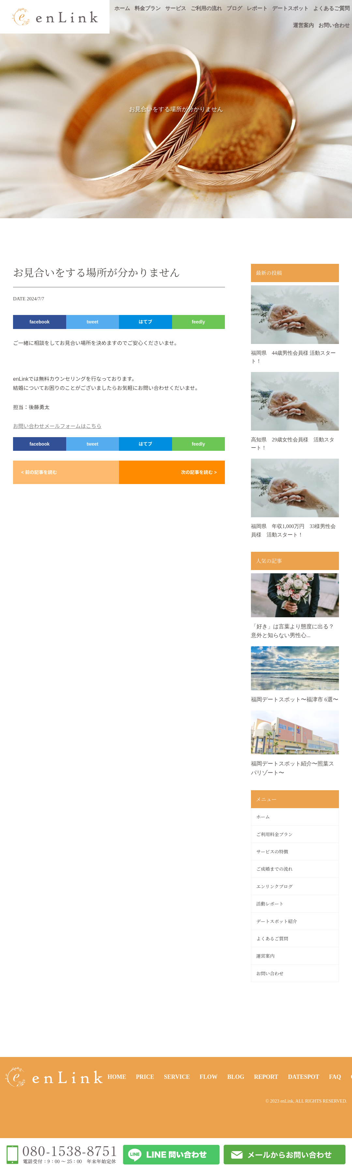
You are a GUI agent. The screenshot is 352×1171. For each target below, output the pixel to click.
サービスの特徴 (272, 851)
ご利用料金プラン (274, 834)
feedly (198, 321)
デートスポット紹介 (276, 921)
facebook (40, 321)
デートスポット (290, 8)
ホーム (122, 8)
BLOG (235, 1077)
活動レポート (270, 903)
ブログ (234, 8)
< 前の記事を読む (39, 472)
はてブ (145, 321)
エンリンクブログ (274, 886)
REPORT (266, 1077)
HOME (117, 1077)
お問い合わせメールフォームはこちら (57, 426)
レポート (257, 8)
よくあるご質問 (331, 8)
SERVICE (177, 1077)
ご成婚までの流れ (274, 868)
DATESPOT (303, 1077)
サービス (175, 8)
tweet (92, 321)
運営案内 (303, 25)
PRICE (145, 1077)
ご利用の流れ (206, 8)
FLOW (208, 1077)
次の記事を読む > (199, 472)
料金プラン (148, 8)
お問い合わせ (334, 25)
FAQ (335, 1077)
